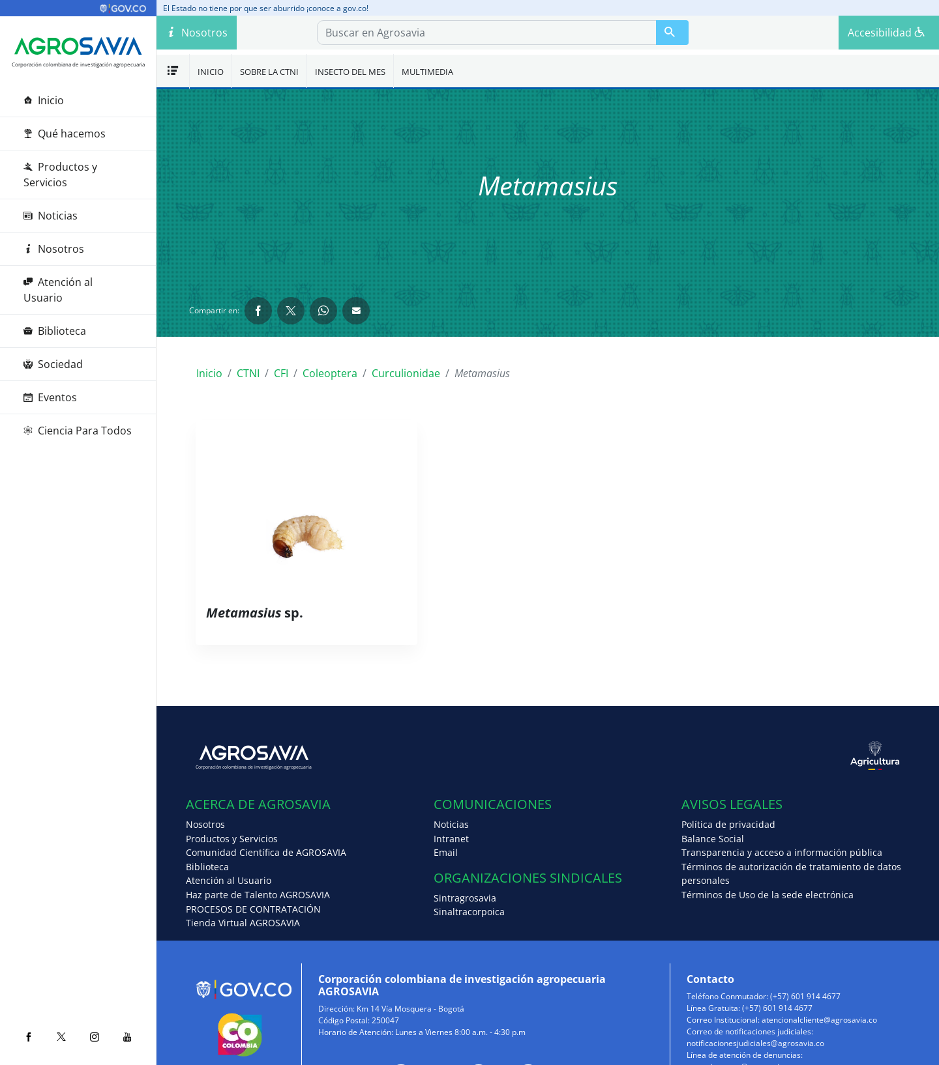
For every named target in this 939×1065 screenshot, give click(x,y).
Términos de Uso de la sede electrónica (767, 894)
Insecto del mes (350, 72)
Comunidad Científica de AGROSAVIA (266, 852)
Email (446, 852)
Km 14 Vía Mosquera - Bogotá (410, 1008)
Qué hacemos (64, 133)
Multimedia (427, 72)
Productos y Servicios (60, 175)
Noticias (50, 215)
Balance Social (712, 838)
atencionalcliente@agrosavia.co (819, 1019)
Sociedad (53, 364)
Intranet (451, 838)
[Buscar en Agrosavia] (672, 32)
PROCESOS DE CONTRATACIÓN (253, 909)
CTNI (248, 373)
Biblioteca (54, 331)
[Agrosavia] (78, 46)
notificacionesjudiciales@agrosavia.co (755, 1043)
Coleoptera (330, 373)
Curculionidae (406, 373)
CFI (281, 373)
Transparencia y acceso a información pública (781, 852)
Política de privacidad (728, 824)
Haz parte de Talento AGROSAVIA (258, 894)
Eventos (50, 397)
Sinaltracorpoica (469, 911)
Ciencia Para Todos (77, 430)
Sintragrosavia (465, 898)
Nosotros (53, 249)
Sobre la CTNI (269, 72)
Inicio (43, 100)
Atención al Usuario (58, 290)
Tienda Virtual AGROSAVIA (243, 922)
